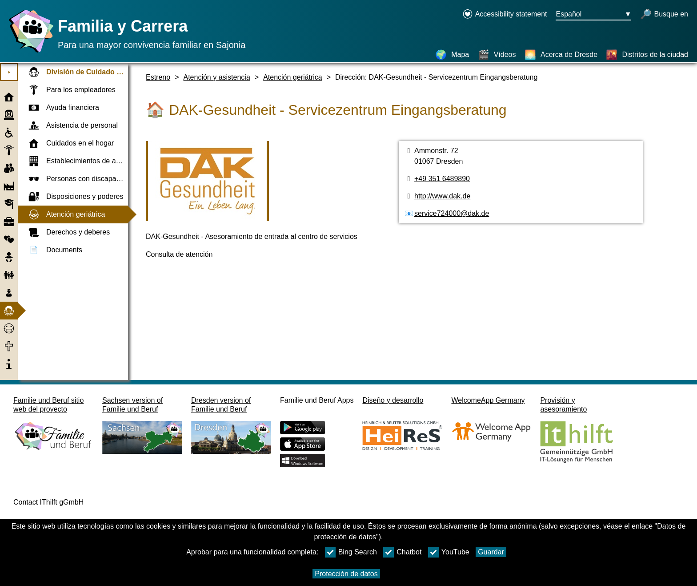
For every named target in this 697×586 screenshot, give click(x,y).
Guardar (491, 552)
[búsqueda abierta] (664, 14)
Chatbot (402, 552)
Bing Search (351, 552)
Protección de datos (346, 574)
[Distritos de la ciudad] (647, 55)
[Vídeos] (497, 55)
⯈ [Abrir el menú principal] (9, 72)
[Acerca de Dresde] (561, 55)
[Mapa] (452, 55)
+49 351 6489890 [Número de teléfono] (442, 178)
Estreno (158, 77)
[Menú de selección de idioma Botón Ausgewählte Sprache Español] (593, 14)
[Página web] (29, 52)
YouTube (448, 552)
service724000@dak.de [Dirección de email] (451, 213)
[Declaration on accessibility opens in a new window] (504, 14)
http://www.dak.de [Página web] (442, 196)
